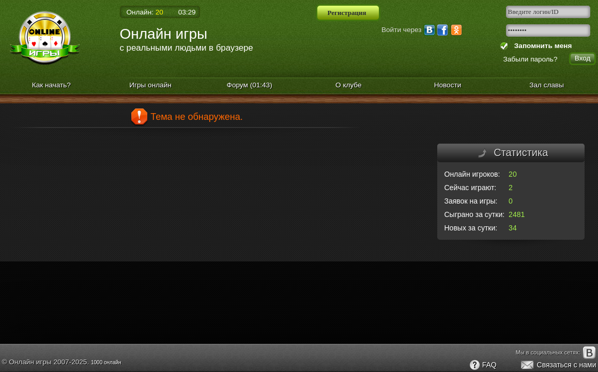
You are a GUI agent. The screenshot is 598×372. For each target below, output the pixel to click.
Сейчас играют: (470, 187)
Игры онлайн (150, 85)
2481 (517, 214)
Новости (448, 85)
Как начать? (51, 85)
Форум (249, 85)
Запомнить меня (541, 46)
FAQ (483, 365)
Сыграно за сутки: (474, 214)
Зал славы (546, 85)
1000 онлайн (106, 362)
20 (513, 174)
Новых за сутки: (471, 228)
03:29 (187, 12)
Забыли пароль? (530, 59)
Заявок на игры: (471, 201)
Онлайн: (145, 12)
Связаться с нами (557, 365)
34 (513, 228)
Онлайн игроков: (472, 174)
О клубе (348, 85)
